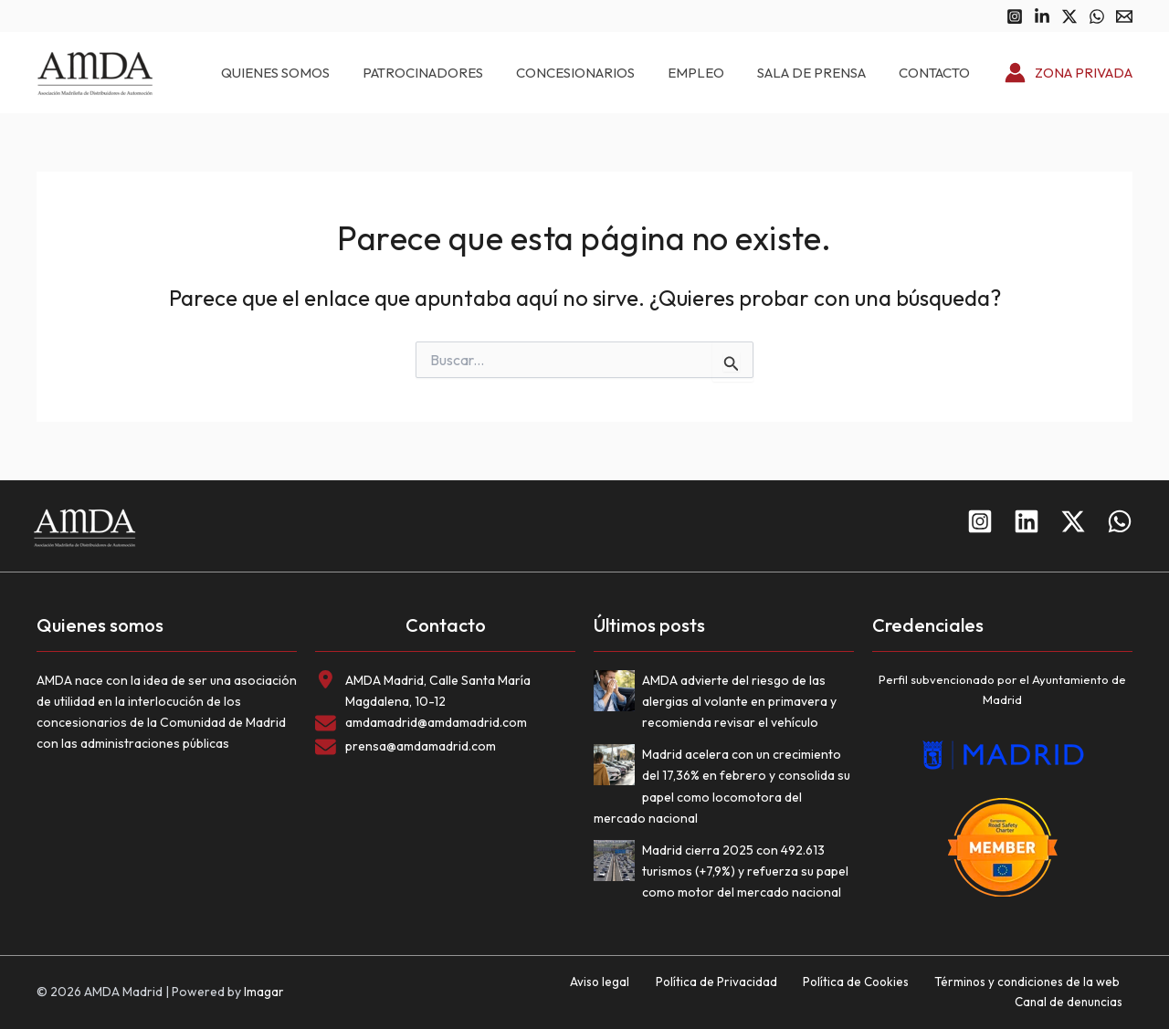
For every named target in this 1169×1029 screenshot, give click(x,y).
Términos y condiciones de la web (910, 991)
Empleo (723, 72)
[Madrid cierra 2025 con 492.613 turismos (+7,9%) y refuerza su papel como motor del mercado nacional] (618, 864)
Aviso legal (511, 991)
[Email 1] (1124, 16)
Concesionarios (613, 72)
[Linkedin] (1042, 16)
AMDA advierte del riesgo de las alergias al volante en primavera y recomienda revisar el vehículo (739, 701)
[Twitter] (1069, 16)
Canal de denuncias (1076, 991)
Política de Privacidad (616, 991)
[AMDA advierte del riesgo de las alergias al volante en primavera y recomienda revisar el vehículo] (618, 694)
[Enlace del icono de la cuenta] (1068, 73)
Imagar (264, 991)
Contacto (939, 72)
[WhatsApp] (1097, 16)
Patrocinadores (472, 72)
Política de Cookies (745, 991)
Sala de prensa (828, 72)
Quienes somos (335, 72)
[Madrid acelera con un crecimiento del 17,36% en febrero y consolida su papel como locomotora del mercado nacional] (618, 768)
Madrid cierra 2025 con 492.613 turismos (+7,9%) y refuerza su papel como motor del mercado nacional (745, 871)
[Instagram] (1014, 16)
